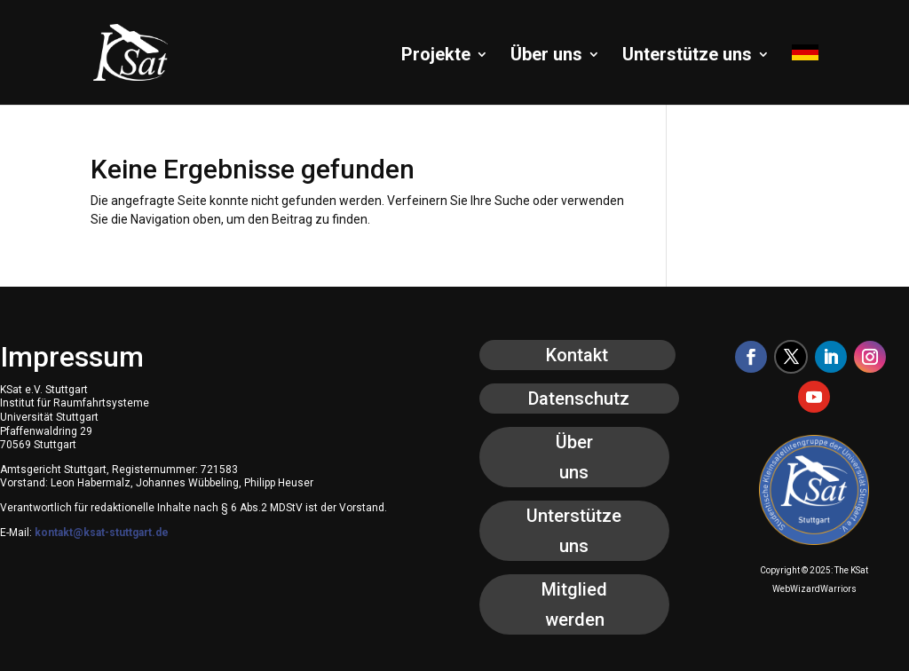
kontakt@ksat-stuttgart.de (102, 532)
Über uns (546, 56)
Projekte (435, 56)
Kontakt (577, 355)
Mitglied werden (574, 604)
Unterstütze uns (687, 56)
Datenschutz (578, 398)
